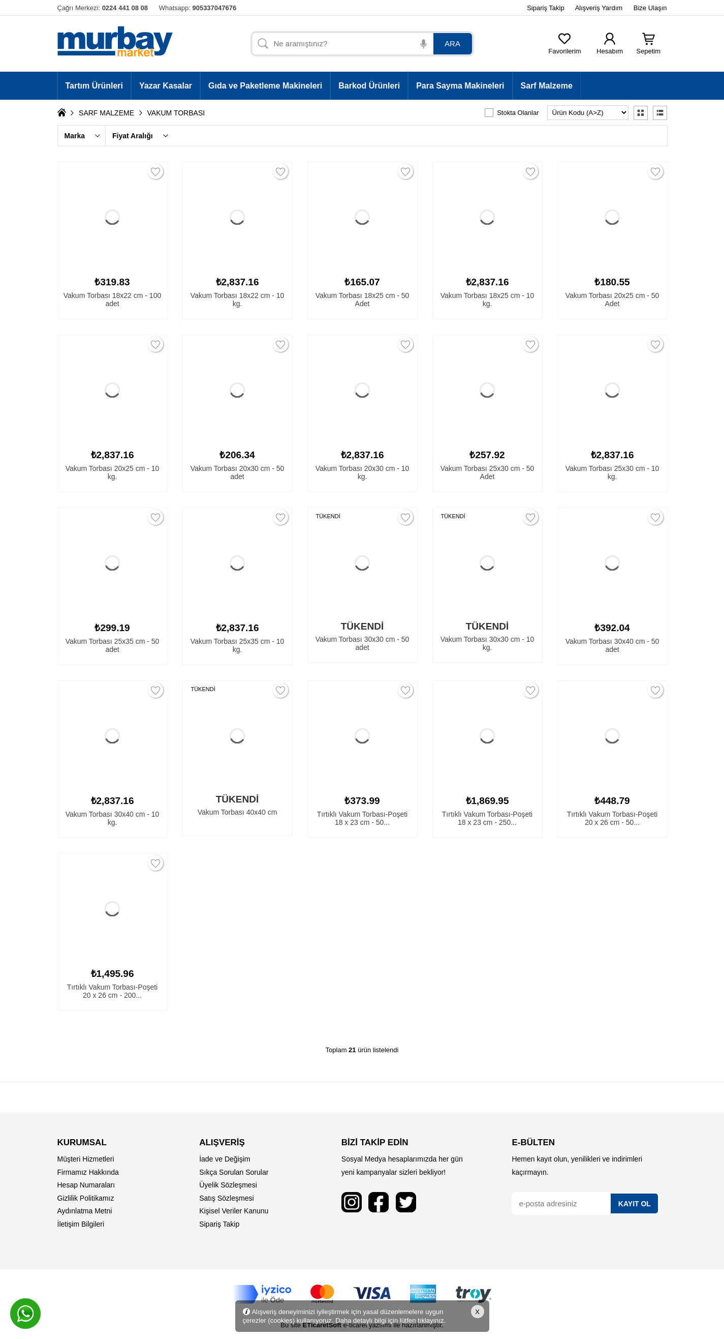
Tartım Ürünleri (94, 85)
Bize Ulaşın (650, 8)
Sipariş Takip (545, 8)
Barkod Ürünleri (369, 85)
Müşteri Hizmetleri (85, 1159)
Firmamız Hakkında (88, 1172)
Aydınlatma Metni (84, 1211)
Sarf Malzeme (547, 85)
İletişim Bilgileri (81, 1224)
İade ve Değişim (224, 1159)
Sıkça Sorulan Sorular (233, 1172)
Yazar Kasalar (165, 85)
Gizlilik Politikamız (85, 1198)
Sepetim (648, 48)
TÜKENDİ (328, 516)
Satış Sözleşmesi (226, 1198)
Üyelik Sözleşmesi (228, 1185)
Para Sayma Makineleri (460, 85)
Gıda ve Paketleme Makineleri (265, 85)
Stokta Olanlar (518, 112)
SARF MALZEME (106, 113)
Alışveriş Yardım (598, 8)
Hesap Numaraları (86, 1185)
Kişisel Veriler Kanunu (233, 1211)
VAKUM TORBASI (176, 113)
